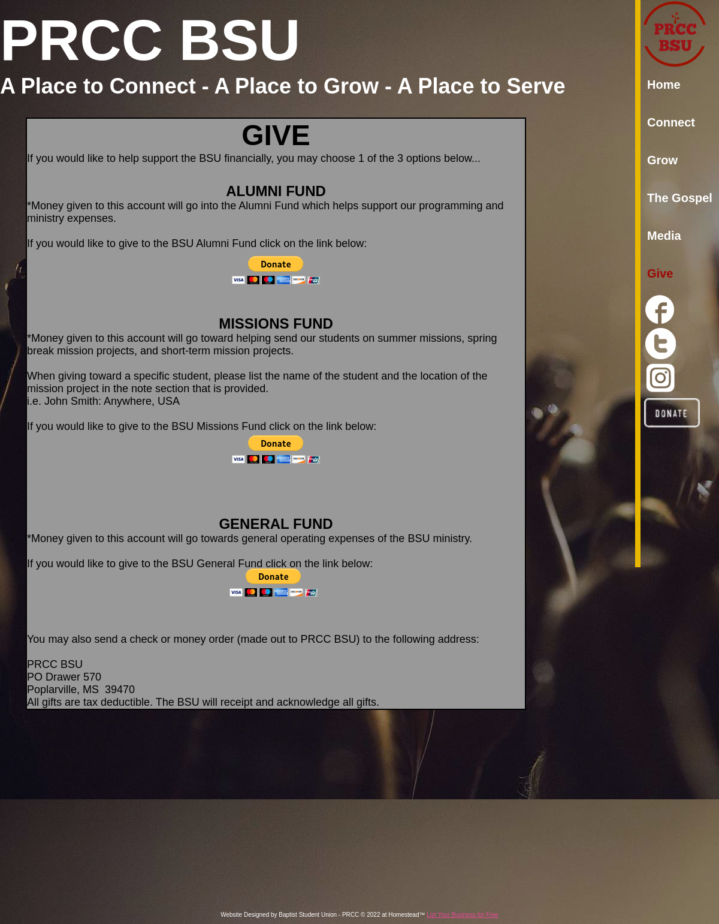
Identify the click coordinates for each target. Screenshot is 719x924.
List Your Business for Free (463, 914)
